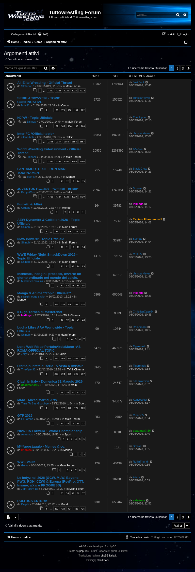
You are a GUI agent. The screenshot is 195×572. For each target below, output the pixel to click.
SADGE (138, 148)
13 (72, 181)
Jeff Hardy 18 (29, 488)
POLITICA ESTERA (32, 501)
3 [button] (183, 68)
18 (62, 319)
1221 (58, 90)
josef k (30, 176)
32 (67, 285)
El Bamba (27, 418)
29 (67, 392)
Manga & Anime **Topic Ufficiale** (44, 293)
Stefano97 (27, 86)
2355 (66, 141)
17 (83, 423)
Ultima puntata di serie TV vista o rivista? (50, 366)
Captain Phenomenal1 (147, 219)
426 (83, 508)
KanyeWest (28, 192)
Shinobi (31, 156)
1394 (66, 161)
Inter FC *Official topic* (35, 134)
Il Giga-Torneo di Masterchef (39, 312)
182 (83, 110)
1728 (66, 196)
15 (83, 181)
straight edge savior (33, 296)
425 (76, 508)
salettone (139, 500)
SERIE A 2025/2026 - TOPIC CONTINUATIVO (38, 100)
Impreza (26, 449)
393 (56, 373)
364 (69, 358)
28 (62, 392)
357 (76, 304)
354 (56, 304)
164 (69, 126)
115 (63, 231)
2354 (58, 141)
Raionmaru (140, 327)
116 (69, 231)
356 (69, 304)
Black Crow (140, 168)
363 (63, 358)
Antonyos (27, 434)
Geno (24, 465)
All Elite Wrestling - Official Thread (44, 83)
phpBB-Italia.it (109, 555)
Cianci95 (138, 415)
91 (62, 266)
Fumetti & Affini (29, 204)
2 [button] (177, 68)
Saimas (31, 121)
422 (56, 508)
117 (76, 231)
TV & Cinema (71, 315)
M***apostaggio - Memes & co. (41, 446)
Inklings (138, 203)
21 (78, 319)
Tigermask (139, 346)
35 (83, 285)
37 (83, 493)
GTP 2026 (24, 415)
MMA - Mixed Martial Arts (37, 400)
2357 (82, 141)
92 (67, 266)
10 (78, 212)
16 (78, 423)
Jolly (24, 353)
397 (83, 373)
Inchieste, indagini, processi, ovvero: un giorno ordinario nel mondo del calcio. (49, 276)
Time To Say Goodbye (34, 403)
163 (63, 126)
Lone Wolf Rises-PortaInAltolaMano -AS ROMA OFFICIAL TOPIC (49, 348)
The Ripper (140, 117)
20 (72, 319)
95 (83, 266)
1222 (66, 90)
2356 (74, 141)
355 (63, 304)
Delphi (25, 504)
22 (83, 319)
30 (72, 392)
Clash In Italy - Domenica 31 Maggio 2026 (50, 381)
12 (67, 181)
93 (72, 266)
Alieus (136, 477)
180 (69, 110)
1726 (50, 196)
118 (83, 231)
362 (56, 358)
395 (69, 373)
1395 (74, 161)
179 (63, 110)
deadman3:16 (30, 384)
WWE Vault (26, 462)
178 (56, 110)
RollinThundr (141, 461)
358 (83, 304)
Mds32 (25, 105)
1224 (82, 90)
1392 (50, 161)
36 (78, 493)
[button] (188, 68)
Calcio (65, 105)
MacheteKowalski (32, 281)
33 (72, 285)
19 (67, 319)
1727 (58, 196)
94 (78, 266)
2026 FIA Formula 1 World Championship (49, 431)
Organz (25, 207)
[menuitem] (43, 34)
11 (62, 181)
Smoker (137, 188)
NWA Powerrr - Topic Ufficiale (40, 239)
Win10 (82, 546)
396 (76, 373)
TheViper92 (28, 369)
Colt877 (137, 254)
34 (78, 285)
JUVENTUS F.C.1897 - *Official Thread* (47, 189)
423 (63, 508)
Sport (82, 403)
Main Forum (73, 86)
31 (62, 285)
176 (56, 408)
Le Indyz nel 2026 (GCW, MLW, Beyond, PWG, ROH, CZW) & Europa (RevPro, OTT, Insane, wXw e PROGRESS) (50, 481)
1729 (74, 196)
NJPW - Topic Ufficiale (35, 118)
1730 (82, 196)
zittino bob (27, 137)
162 (56, 126)
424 (69, 508)
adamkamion (141, 381)
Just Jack (138, 82)
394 (63, 373)
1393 (58, 161)
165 (76, 126)
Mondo (70, 176)
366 (83, 358)
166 (83, 126)
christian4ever (141, 97)
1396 (82, 161)
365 (76, 358)
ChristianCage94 (143, 311)
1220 (50, 90)
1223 (74, 90)
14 (78, 181)
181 (76, 110)
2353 (50, 141)
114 (56, 231)
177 (63, 408)
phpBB (83, 551)
